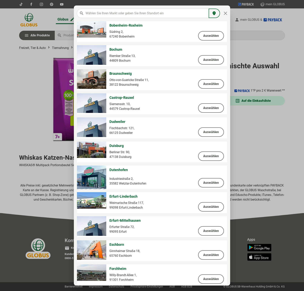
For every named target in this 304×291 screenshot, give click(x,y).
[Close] (225, 13)
